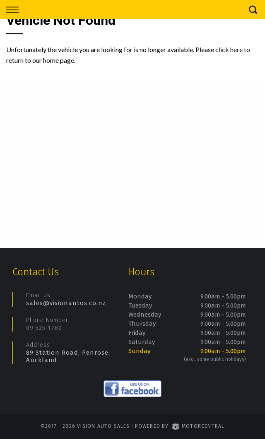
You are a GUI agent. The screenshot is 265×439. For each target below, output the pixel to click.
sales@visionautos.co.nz (66, 303)
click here (229, 49)
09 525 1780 (44, 328)
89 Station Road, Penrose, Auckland (68, 356)
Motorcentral (198, 426)
